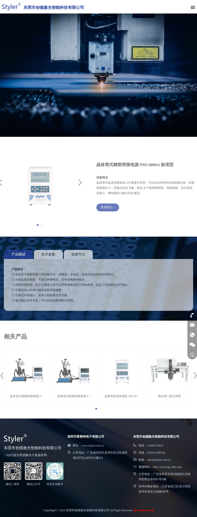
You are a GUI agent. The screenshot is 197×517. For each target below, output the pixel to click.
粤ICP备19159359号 (144, 510)
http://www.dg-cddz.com (167, 466)
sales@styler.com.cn (159, 459)
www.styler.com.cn (92, 445)
